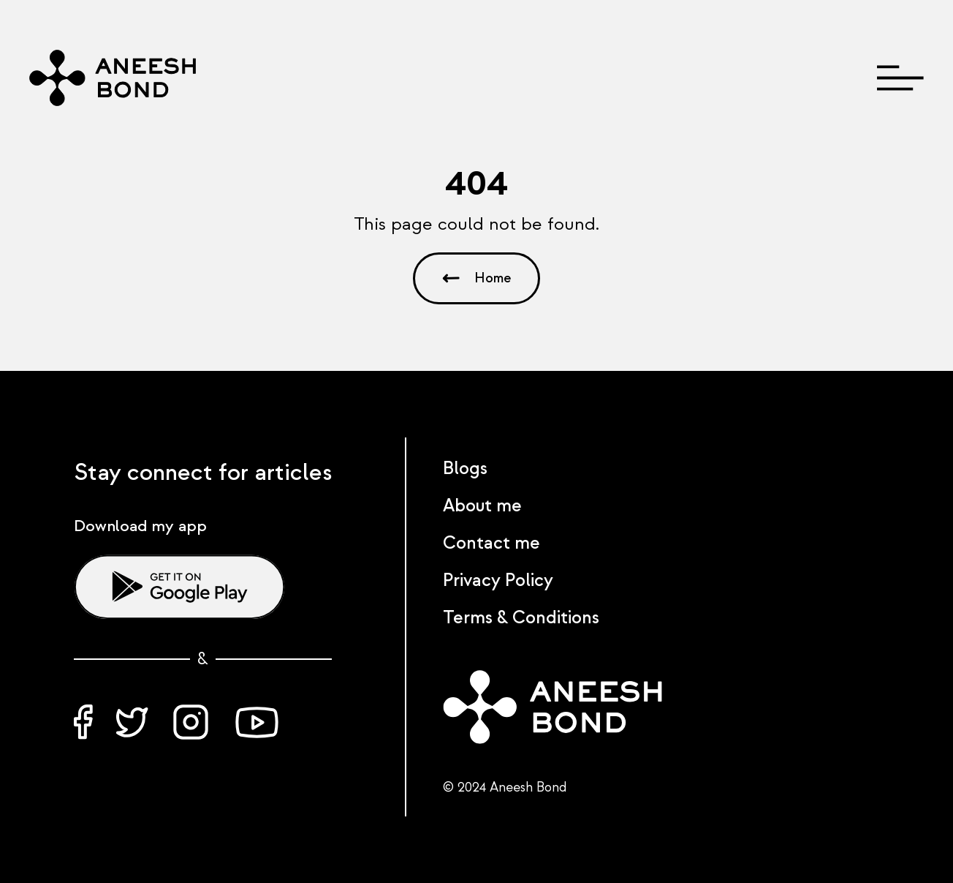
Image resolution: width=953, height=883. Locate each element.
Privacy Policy (498, 580)
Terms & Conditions (521, 617)
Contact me (491, 543)
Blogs (465, 468)
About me (482, 505)
